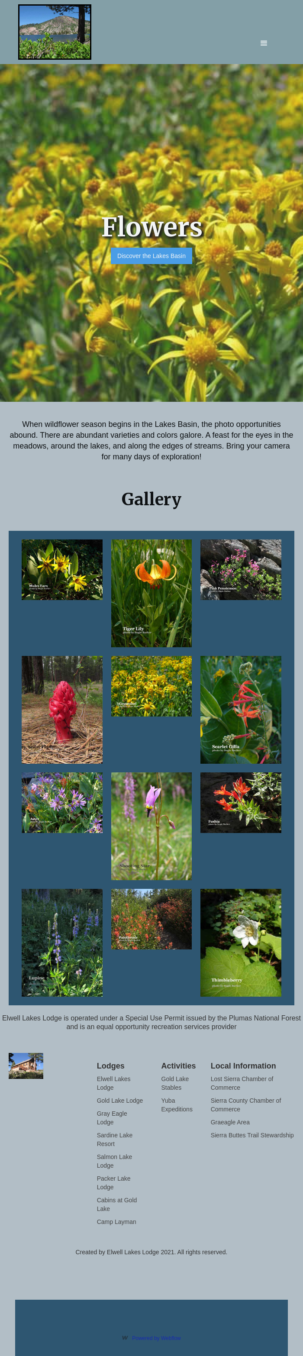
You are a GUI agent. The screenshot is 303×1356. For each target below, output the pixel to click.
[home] (62, 32)
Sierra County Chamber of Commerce (246, 1105)
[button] (264, 36)
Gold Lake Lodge (120, 1100)
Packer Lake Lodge (114, 1183)
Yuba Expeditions (177, 1105)
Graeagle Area (230, 1122)
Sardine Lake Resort (115, 1139)
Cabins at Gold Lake (117, 1204)
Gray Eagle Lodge (112, 1118)
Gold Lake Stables (175, 1083)
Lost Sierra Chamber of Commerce (242, 1083)
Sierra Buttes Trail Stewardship (252, 1135)
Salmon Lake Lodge (114, 1161)
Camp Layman (116, 1221)
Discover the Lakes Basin (151, 255)
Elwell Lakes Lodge (114, 1083)
